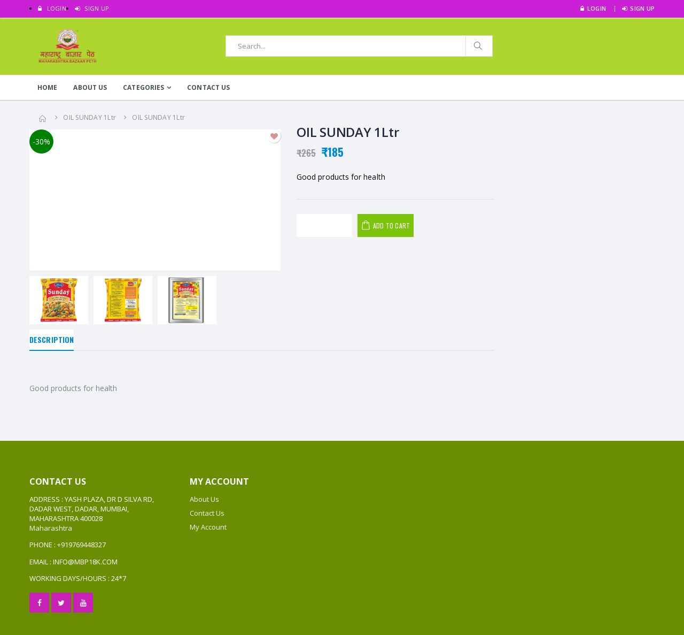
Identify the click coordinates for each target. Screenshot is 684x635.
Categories (143, 87)
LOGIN (52, 8)
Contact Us (208, 87)
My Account (208, 527)
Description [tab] (51, 339)
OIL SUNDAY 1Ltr (89, 117)
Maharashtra (50, 528)
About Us (90, 87)
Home (47, 87)
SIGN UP (92, 8)
